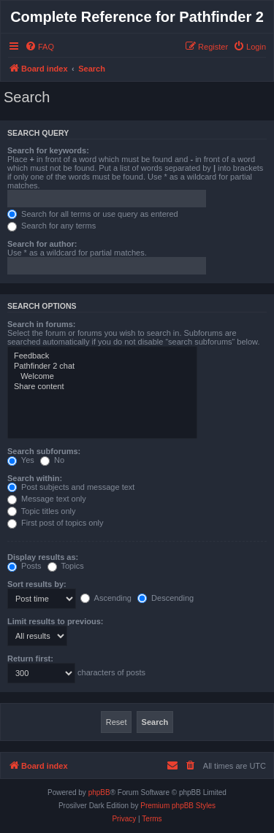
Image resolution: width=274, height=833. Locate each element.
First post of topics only (55, 522)
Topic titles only (41, 511)
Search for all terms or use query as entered (92, 214)
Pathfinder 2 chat (102, 366)
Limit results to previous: (55, 621)
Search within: (34, 478)
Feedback (102, 356)
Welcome (102, 377)
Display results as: (42, 557)
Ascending (106, 598)
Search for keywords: (48, 150)
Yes (20, 460)
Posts (24, 565)
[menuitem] (39, 46)
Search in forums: (41, 324)
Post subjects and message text (70, 487)
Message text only (46, 498)
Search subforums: (43, 451)
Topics (65, 565)
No (52, 460)
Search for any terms (51, 225)
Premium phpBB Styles (178, 806)
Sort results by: (36, 584)
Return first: (30, 658)
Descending (165, 598)
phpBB (99, 792)
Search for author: (42, 243)
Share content (102, 387)
